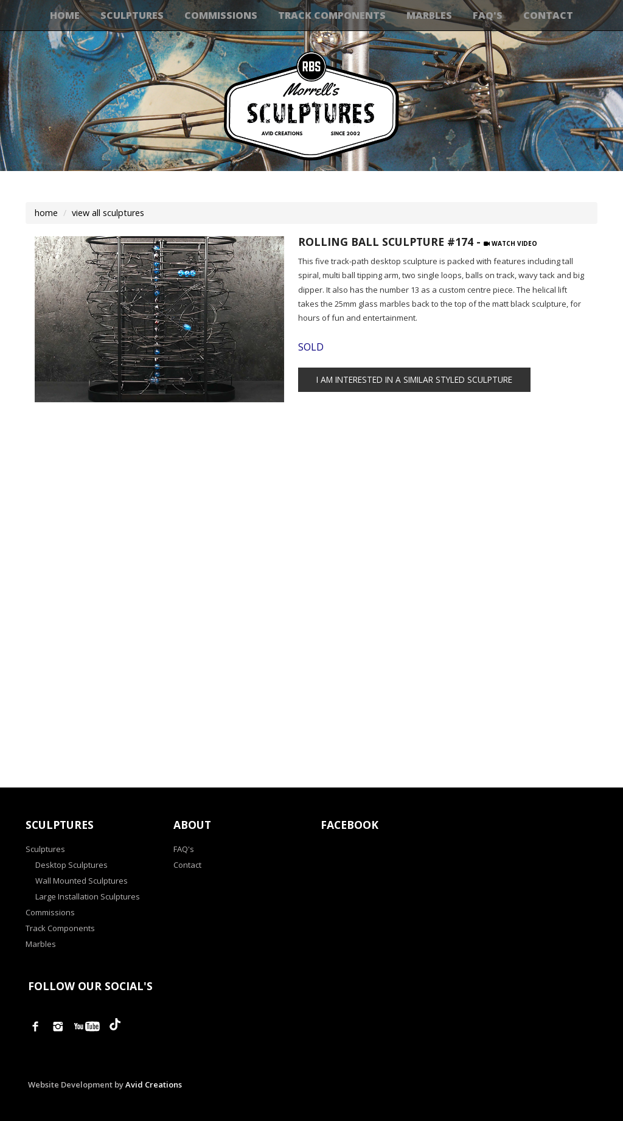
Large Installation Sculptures (87, 896)
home (46, 212)
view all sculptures (108, 212)
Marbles (429, 15)
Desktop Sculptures (71, 864)
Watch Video (510, 243)
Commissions (220, 15)
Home (65, 15)
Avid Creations (153, 1084)
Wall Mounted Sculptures (81, 880)
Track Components (332, 15)
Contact (548, 15)
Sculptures (132, 15)
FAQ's (488, 15)
